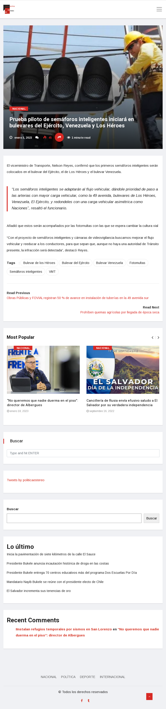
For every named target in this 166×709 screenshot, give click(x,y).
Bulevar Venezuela (109, 263)
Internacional (112, 677)
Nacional (19, 109)
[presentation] (152, 338)
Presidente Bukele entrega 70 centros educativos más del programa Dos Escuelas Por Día (72, 572)
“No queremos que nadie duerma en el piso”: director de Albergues (42, 403)
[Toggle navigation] (158, 9)
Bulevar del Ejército (75, 263)
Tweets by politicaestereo (25, 480)
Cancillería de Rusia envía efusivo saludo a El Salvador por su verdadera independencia (121, 403)
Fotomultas (137, 263)
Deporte (87, 677)
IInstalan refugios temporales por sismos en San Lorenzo (64, 629)
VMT (52, 271)
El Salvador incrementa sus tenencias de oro (39, 591)
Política (68, 677)
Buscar (13, 509)
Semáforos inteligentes (26, 271)
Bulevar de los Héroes (39, 263)
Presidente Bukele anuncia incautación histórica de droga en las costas (58, 563)
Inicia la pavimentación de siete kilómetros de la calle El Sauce (51, 554)
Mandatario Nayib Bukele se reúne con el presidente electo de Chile (55, 582)
